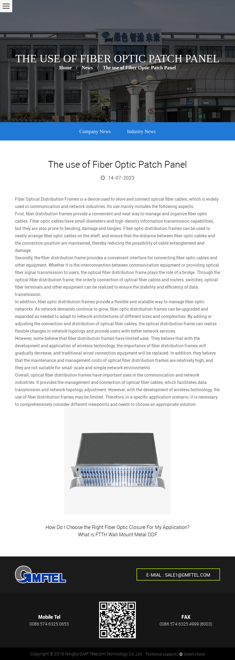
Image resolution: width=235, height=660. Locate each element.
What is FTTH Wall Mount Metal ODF (117, 534)
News (87, 67)
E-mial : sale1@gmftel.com (178, 575)
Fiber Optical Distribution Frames (47, 199)
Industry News (141, 131)
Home (65, 67)
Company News (95, 131)
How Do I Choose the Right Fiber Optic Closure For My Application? (117, 527)
